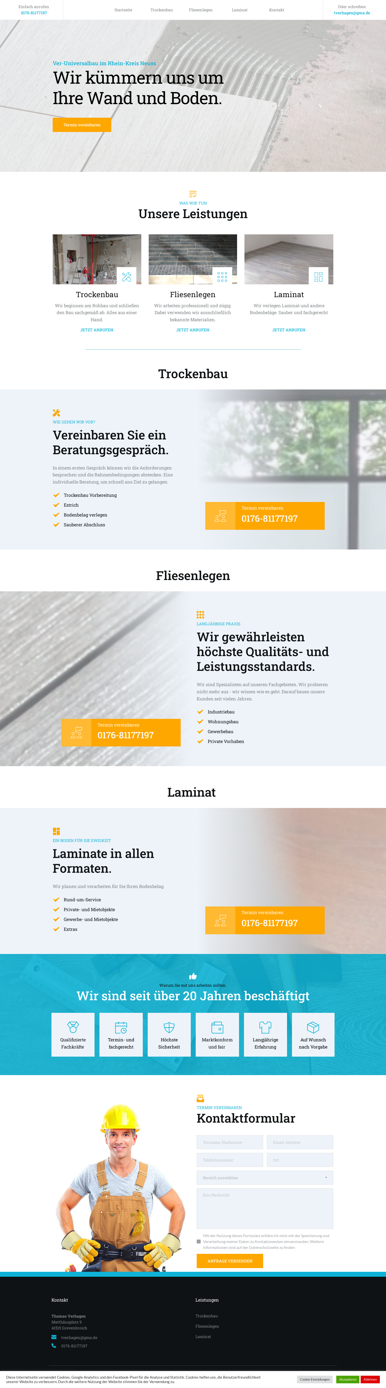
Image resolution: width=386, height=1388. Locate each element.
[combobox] (265, 1177)
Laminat (240, 9)
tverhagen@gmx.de (352, 12)
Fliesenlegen (201, 9)
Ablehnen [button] (370, 1379)
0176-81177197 (34, 12)
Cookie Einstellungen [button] (315, 1379)
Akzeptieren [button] (347, 1379)
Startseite (123, 9)
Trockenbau (161, 9)
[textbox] (265, 1177)
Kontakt (276, 9)
